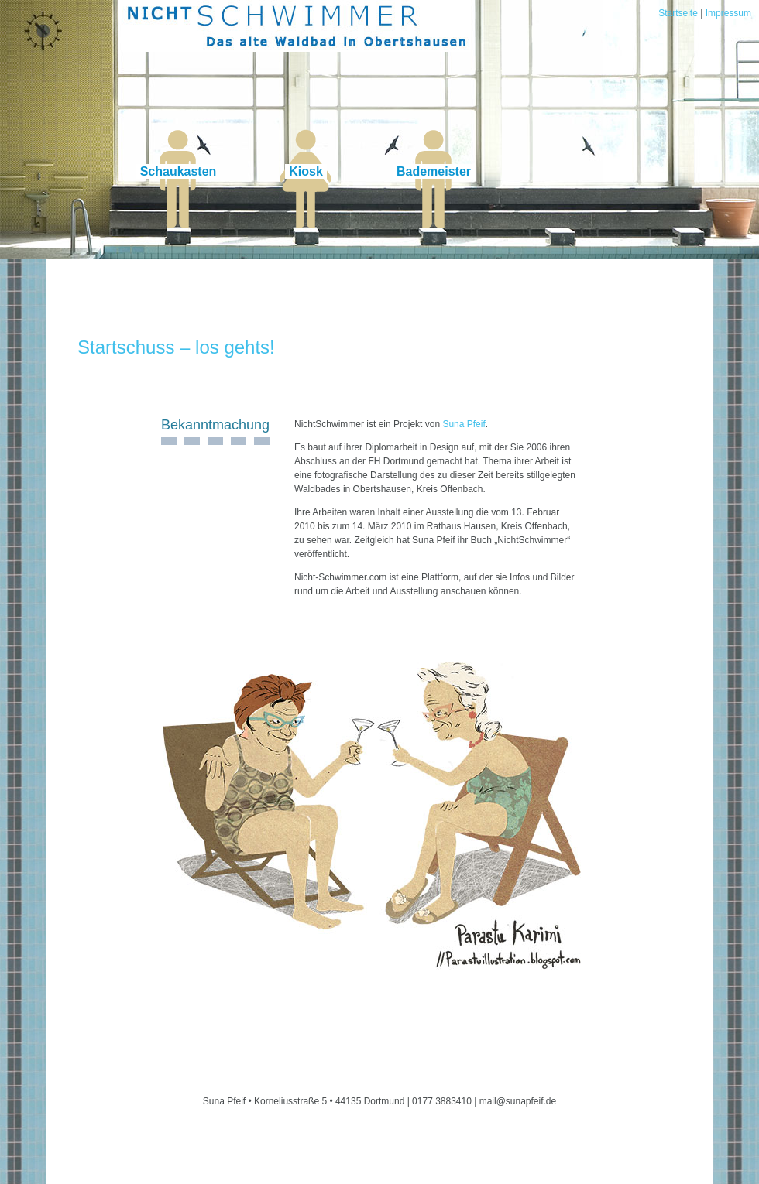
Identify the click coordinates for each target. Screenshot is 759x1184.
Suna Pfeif (463, 424)
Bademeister (434, 171)
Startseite (678, 13)
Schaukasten (178, 171)
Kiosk (306, 171)
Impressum (728, 13)
